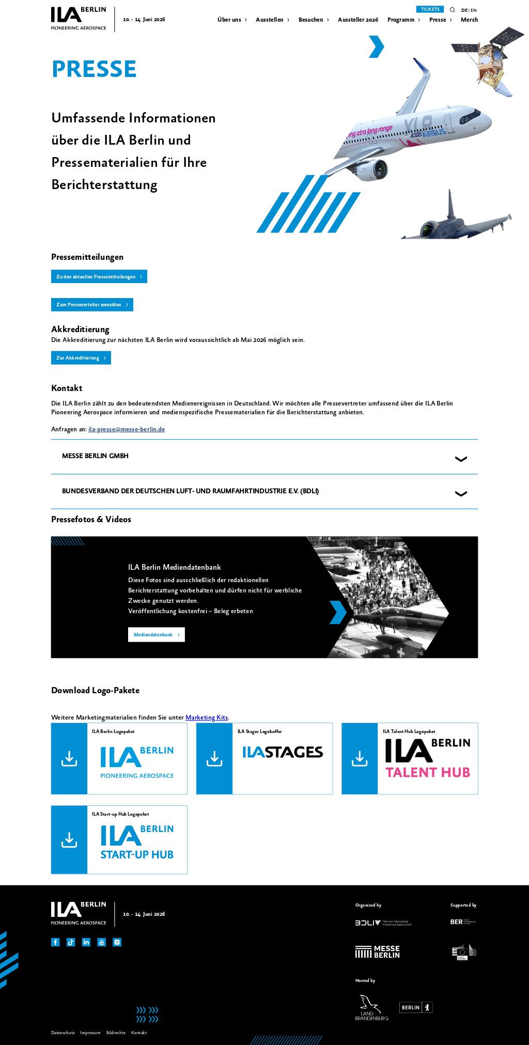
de (464, 10)
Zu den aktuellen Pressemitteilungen (95, 276)
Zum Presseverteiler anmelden (88, 305)
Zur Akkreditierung (77, 358)
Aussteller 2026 (358, 20)
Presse (437, 20)
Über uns (229, 20)
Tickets (430, 9)
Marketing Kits (206, 717)
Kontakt (139, 1033)
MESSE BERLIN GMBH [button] (95, 456)
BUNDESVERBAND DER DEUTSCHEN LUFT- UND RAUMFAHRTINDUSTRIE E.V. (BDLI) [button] (190, 491)
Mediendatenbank (153, 635)
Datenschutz (63, 1033)
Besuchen (311, 20)
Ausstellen (269, 20)
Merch (469, 20)
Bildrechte (116, 1033)
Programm (400, 20)
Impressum (90, 1033)
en (473, 10)
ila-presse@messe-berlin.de (126, 429)
